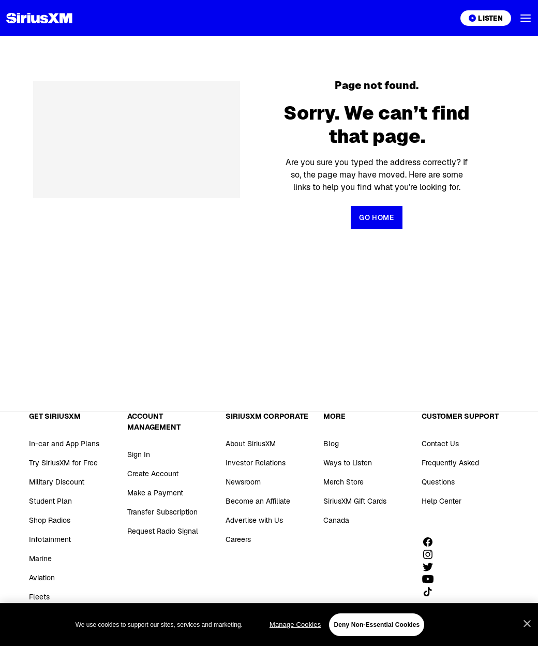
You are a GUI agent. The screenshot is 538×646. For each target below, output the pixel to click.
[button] (525, 18)
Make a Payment (155, 492)
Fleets (39, 596)
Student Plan (50, 501)
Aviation (42, 577)
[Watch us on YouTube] (431, 579)
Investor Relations (256, 462)
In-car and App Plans (64, 443)
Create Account (152, 473)
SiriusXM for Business (65, 616)
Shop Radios (49, 520)
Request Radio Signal (162, 531)
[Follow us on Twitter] (431, 567)
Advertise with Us (254, 520)
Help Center (441, 501)
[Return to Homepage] (376, 217)
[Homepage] (39, 18)
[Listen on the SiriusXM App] (485, 18)
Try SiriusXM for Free (63, 462)
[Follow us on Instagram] (431, 554)
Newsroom (243, 482)
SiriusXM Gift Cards (354, 501)
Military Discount (56, 482)
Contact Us (440, 443)
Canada (336, 520)
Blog (331, 443)
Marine (40, 558)
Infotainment (50, 539)
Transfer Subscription (162, 512)
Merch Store (343, 482)
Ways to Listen (347, 462)
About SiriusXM (251, 443)
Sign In (138, 454)
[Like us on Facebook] (431, 542)
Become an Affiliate (258, 501)
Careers (238, 539)
